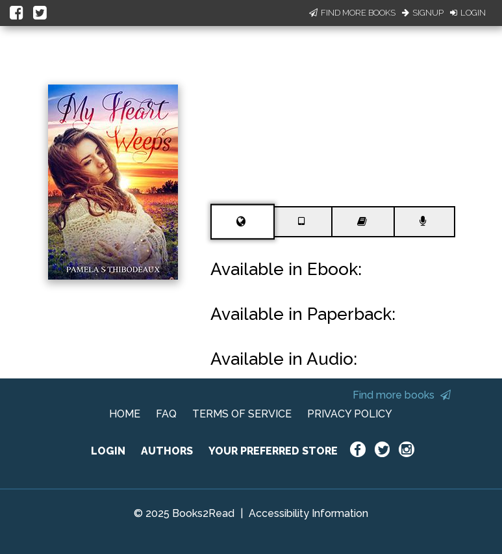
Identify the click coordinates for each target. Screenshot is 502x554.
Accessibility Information (308, 513)
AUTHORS (167, 451)
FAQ (166, 414)
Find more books (402, 395)
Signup (423, 13)
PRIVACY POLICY (349, 414)
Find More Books (352, 13)
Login (468, 13)
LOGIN (108, 451)
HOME (124, 414)
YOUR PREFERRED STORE (273, 451)
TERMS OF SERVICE (242, 414)
